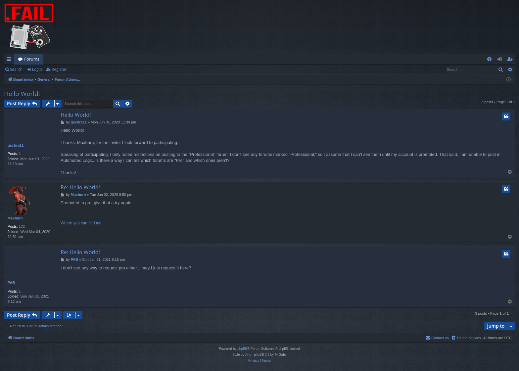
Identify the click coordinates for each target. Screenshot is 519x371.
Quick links (10, 60)
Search (16, 69)
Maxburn (15, 218)
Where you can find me (81, 223)
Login (37, 69)
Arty (248, 354)
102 (22, 226)
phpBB (242, 348)
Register (59, 69)
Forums (31, 59)
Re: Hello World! (80, 187)
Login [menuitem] (501, 60)
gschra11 (16, 145)
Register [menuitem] (511, 60)
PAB (11, 283)
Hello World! (22, 93)
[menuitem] (489, 59)
